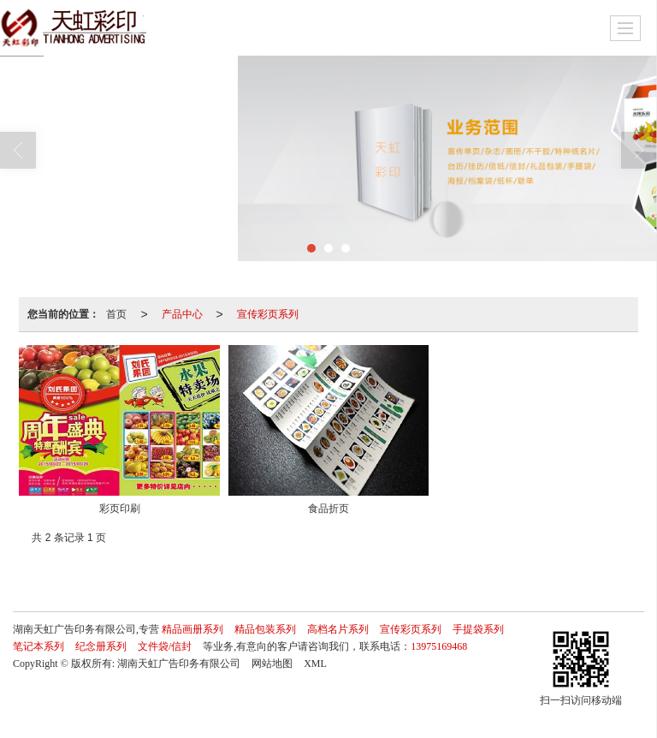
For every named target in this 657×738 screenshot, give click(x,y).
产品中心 (182, 314)
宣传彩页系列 (268, 314)
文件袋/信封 (165, 646)
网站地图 (272, 664)
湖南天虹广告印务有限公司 (178, 664)
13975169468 (439, 646)
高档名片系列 (338, 629)
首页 (116, 314)
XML (315, 664)
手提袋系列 (478, 629)
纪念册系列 (101, 646)
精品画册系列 (192, 629)
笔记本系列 (38, 646)
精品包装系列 (265, 629)
